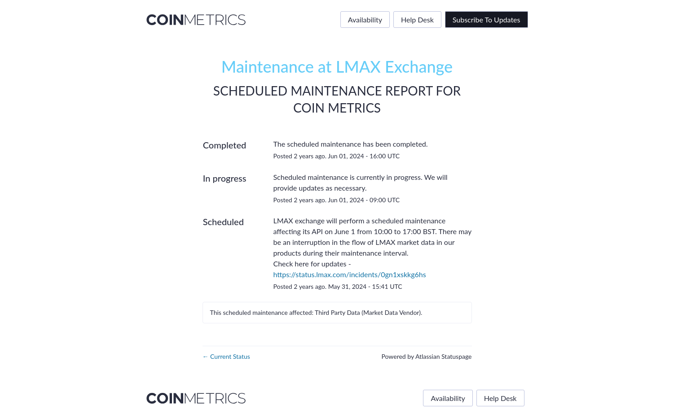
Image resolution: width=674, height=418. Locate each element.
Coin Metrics (337, 107)
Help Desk (417, 19)
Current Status (226, 356)
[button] (486, 19)
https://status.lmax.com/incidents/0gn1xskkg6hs (349, 274)
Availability (365, 19)
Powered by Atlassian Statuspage (426, 356)
